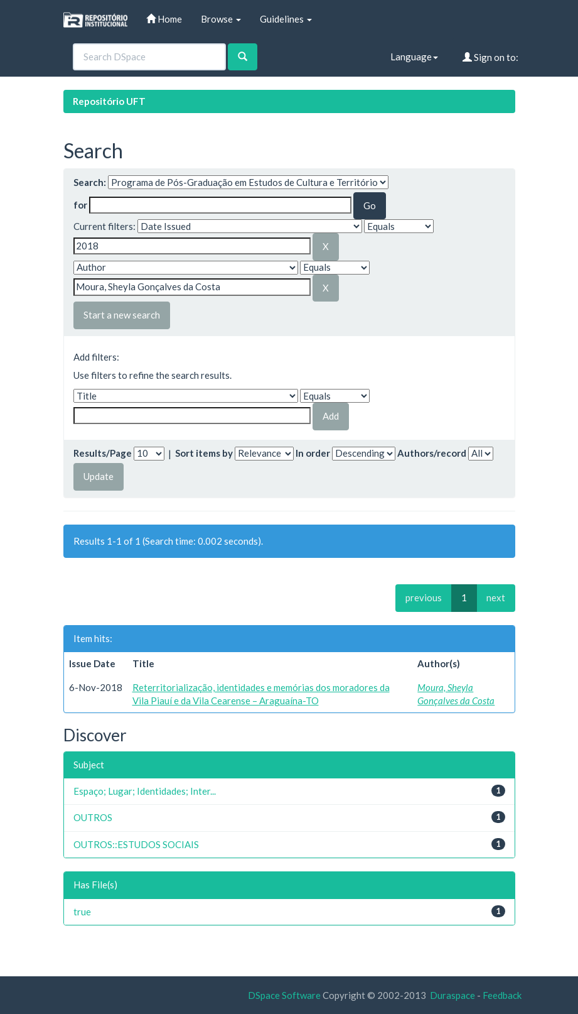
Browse (221, 19)
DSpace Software (284, 995)
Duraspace (452, 995)
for (80, 204)
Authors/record (431, 453)
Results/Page (102, 453)
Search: (89, 182)
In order (313, 453)
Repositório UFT (109, 101)
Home (164, 19)
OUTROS (92, 817)
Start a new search (121, 314)
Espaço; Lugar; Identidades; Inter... (144, 791)
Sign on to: (490, 57)
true (82, 911)
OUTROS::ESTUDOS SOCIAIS (136, 844)
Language (414, 56)
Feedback (502, 995)
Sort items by (204, 453)
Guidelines (286, 19)
